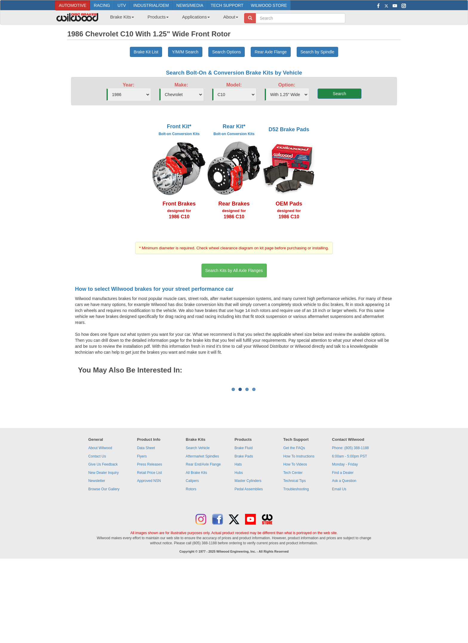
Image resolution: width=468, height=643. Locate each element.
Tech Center (293, 547)
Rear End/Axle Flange (203, 538)
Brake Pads (244, 530)
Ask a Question (344, 555)
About (230, 16)
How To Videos (295, 538)
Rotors (191, 563)
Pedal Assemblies (249, 563)
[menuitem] (119, 18)
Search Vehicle (198, 522)
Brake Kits (122, 16)
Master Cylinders (248, 555)
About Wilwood (100, 522)
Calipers (192, 555)
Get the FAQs (294, 522)
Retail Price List (149, 547)
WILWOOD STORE (269, 5)
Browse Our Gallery (104, 563)
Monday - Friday (345, 538)
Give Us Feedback (103, 538)
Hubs (239, 547)
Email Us (339, 563)
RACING (102, 5)
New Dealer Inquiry (103, 547)
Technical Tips (294, 555)
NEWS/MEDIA (189, 5)
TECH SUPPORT (227, 5)
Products (158, 16)
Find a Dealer (342, 547)
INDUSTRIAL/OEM (151, 5)
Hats (238, 538)
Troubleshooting (296, 563)
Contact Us (97, 530)
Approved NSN (149, 555)
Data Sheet (146, 522)
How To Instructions (299, 530)
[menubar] (172, 18)
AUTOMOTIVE (72, 5)
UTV (122, 5)
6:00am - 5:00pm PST (349, 530)
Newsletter (96, 555)
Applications (196, 16)
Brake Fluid (244, 522)
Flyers (142, 530)
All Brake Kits (196, 547)
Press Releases (149, 538)
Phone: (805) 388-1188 (350, 522)
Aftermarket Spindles (202, 530)
